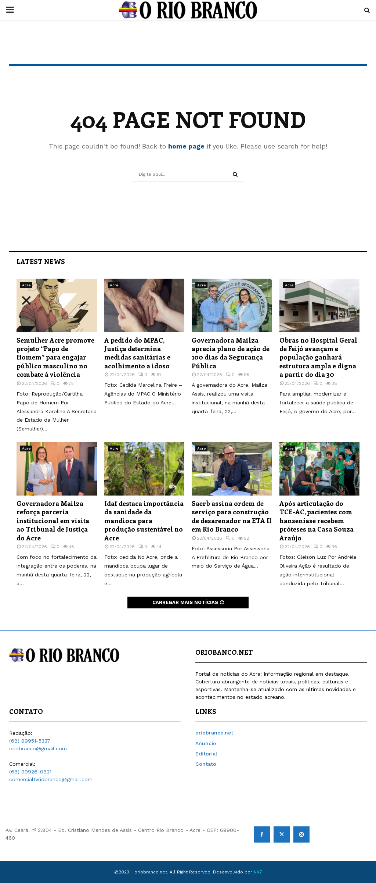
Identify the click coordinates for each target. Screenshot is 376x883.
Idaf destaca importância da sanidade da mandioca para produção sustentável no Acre (144, 520)
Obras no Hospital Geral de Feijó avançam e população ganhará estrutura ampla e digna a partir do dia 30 (318, 357)
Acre (26, 285)
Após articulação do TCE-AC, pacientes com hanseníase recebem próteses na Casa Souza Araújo (316, 520)
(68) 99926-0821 (30, 772)
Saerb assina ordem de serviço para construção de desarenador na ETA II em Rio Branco (232, 516)
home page (186, 146)
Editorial (206, 754)
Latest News (41, 261)
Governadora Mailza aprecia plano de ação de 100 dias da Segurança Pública (231, 353)
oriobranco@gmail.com (38, 748)
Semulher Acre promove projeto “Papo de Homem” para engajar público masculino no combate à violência (55, 357)
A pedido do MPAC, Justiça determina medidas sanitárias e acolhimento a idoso (137, 353)
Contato (205, 764)
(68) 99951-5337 (29, 741)
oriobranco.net (214, 733)
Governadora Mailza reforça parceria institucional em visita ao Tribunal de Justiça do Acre (53, 520)
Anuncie (205, 743)
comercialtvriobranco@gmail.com (51, 779)
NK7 (258, 872)
